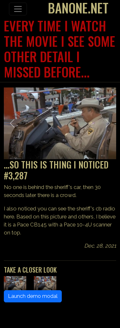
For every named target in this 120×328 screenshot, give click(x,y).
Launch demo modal (33, 296)
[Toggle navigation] (18, 9)
